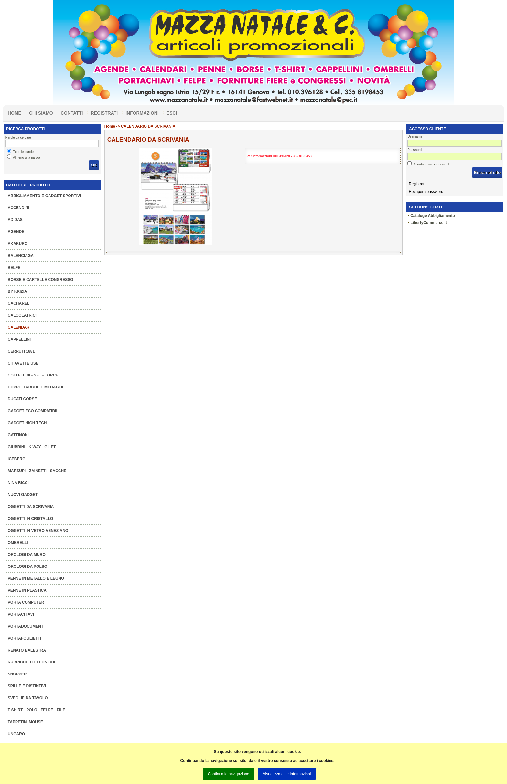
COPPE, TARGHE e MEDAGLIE (36, 387)
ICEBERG (17, 459)
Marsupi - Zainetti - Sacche (37, 471)
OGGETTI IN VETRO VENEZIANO (38, 530)
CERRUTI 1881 (21, 351)
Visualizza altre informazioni (287, 774)
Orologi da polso (27, 566)
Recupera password (426, 191)
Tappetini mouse (25, 722)
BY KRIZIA (17, 291)
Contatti (72, 113)
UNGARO (16, 734)
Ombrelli (18, 542)
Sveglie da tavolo (28, 698)
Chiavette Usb (23, 363)
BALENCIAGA (21, 255)
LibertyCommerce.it (428, 222)
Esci (172, 113)
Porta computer (26, 602)
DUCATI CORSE (22, 399)
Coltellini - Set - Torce (33, 375)
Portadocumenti (26, 626)
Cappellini (19, 339)
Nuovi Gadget (23, 495)
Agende (16, 231)
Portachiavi (21, 614)
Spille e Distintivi (27, 686)
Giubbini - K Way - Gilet (32, 447)
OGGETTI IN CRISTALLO (30, 518)
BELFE (14, 267)
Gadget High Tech (27, 423)
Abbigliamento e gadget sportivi (44, 196)
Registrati (104, 113)
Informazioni (142, 113)
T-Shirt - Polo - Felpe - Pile (36, 710)
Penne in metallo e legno (36, 578)
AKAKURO (17, 243)
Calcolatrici (22, 315)
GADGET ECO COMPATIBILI (33, 411)
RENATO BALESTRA (27, 650)
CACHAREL (18, 303)
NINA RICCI (18, 483)
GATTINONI (18, 435)
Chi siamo (41, 113)
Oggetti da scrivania (31, 506)
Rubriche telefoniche (32, 662)
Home (14, 113)
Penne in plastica (27, 590)
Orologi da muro (27, 554)
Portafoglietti (24, 638)
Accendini (18, 208)
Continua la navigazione (228, 774)
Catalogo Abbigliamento (432, 215)
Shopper (17, 674)
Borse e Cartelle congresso (40, 279)
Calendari (19, 327)
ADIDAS (15, 219)
